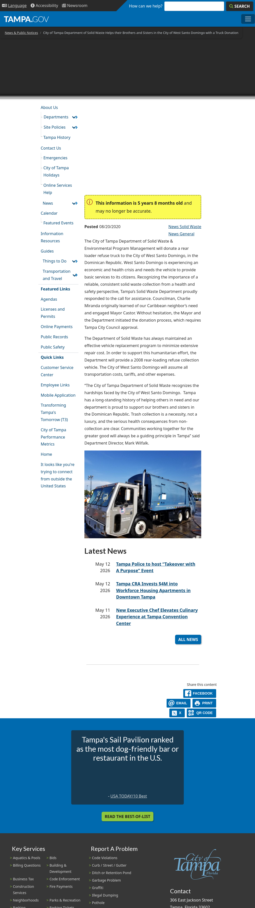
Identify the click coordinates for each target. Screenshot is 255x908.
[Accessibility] (44, 5)
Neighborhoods (26, 900)
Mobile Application (58, 395)
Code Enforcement (65, 879)
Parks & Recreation (65, 900)
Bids (53, 857)
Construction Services (23, 889)
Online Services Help (57, 188)
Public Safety (53, 347)
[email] (179, 703)
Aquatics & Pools (26, 857)
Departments (56, 117)
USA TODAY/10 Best (128, 796)
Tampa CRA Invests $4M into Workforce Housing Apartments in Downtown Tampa (153, 590)
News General (181, 234)
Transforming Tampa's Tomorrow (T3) (54, 412)
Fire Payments (61, 886)
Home (46, 454)
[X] (177, 713)
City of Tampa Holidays (56, 171)
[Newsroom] (74, 5)
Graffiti (97, 887)
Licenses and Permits (53, 312)
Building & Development (60, 868)
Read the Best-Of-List (127, 816)
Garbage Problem (106, 880)
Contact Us (51, 148)
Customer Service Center (57, 371)
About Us (49, 107)
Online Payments (57, 326)
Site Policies (54, 127)
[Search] (239, 6)
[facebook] (199, 693)
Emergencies (55, 158)
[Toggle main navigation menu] (248, 19)
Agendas (49, 299)
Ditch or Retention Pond (111, 872)
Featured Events (58, 223)
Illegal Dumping (105, 895)
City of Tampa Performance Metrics (53, 437)
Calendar (49, 213)
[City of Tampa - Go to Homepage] (26, 19)
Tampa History (56, 137)
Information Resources (52, 237)
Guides (47, 251)
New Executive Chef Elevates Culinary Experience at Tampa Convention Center (157, 616)
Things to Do (54, 261)
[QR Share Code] (201, 713)
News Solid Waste (184, 226)
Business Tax (23, 879)
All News (188, 639)
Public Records (54, 337)
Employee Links (55, 385)
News (48, 203)
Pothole (98, 902)
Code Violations (104, 857)
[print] (204, 703)
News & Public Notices (21, 32)
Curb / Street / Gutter (109, 865)
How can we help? (145, 6)
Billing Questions (27, 865)
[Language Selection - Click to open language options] (14, 5)
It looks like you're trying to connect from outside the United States (57, 475)
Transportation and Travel (56, 275)
